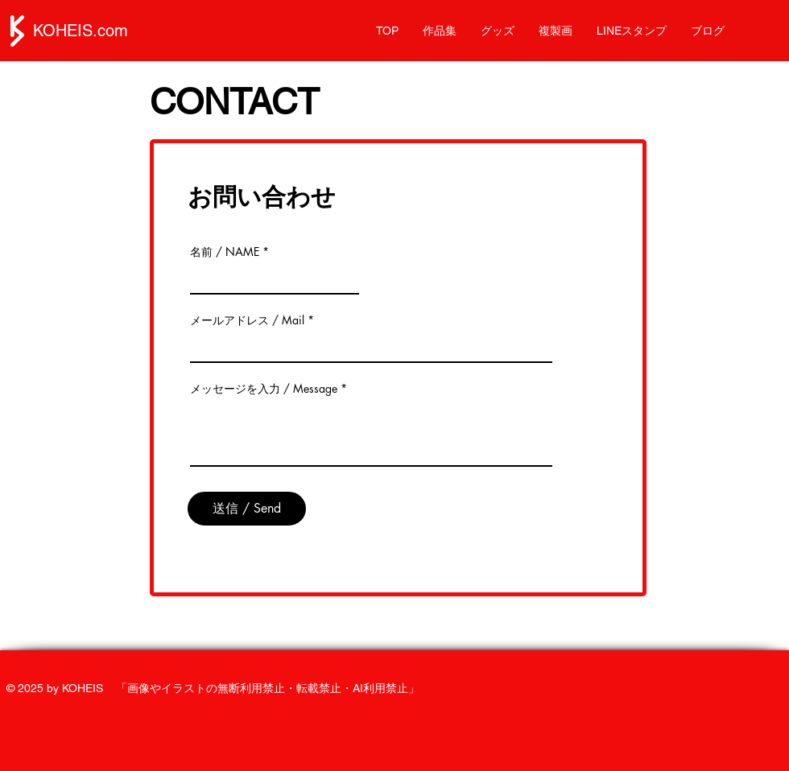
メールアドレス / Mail (247, 320)
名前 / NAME (224, 252)
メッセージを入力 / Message (263, 388)
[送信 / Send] (247, 509)
